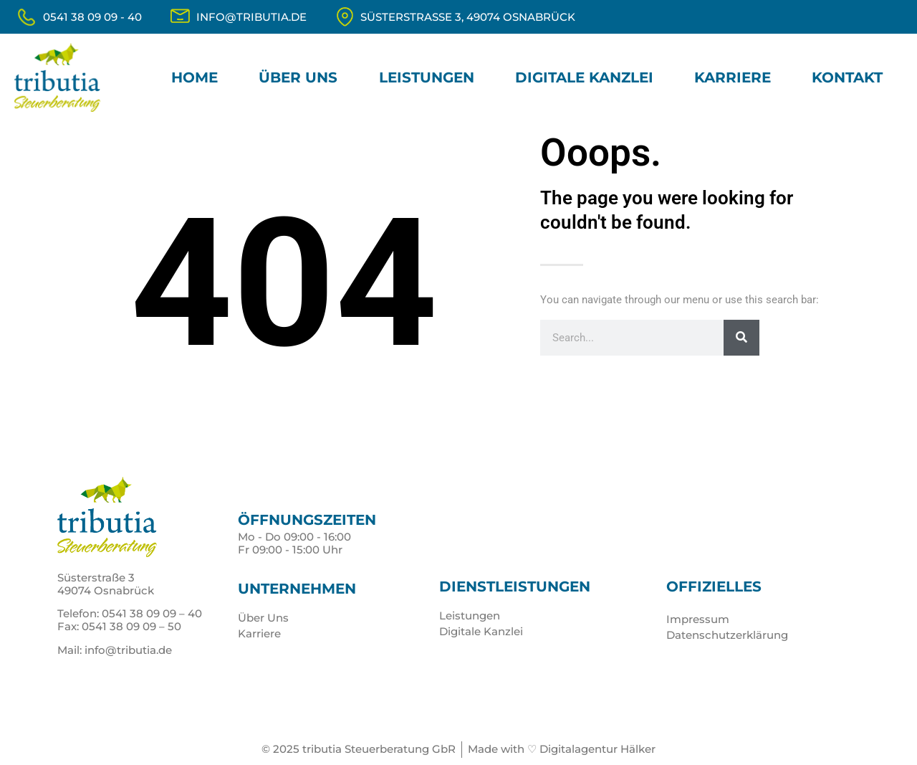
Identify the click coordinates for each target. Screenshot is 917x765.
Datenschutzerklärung (727, 635)
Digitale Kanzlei (584, 77)
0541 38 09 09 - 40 (92, 17)
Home (194, 77)
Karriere (732, 77)
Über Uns (298, 77)
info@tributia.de (251, 17)
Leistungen (426, 77)
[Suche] (741, 338)
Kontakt (847, 77)
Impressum (697, 619)
